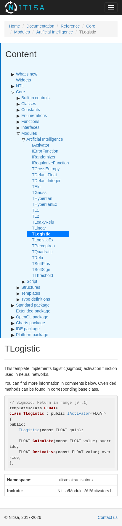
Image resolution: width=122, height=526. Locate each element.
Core (90, 26)
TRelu (37, 257)
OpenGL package (32, 317)
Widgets (23, 80)
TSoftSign (41, 269)
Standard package (33, 305)
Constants (30, 109)
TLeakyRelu (43, 222)
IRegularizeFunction (50, 163)
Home (14, 26)
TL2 (35, 216)
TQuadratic (42, 251)
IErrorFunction (45, 151)
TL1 (35, 210)
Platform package (32, 334)
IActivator (40, 145)
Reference (70, 26)
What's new (26, 74)
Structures (30, 287)
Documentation (40, 26)
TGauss (39, 192)
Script (32, 281)
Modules (22, 32)
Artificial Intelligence (54, 32)
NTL (20, 86)
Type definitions (35, 299)
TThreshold (42, 275)
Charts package (30, 322)
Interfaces (30, 127)
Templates (30, 293)
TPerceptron (43, 245)
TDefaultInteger (46, 180)
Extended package (33, 311)
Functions (30, 121)
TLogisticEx (42, 240)
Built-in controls (35, 97)
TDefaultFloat (44, 174)
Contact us (108, 517)
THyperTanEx (44, 204)
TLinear (39, 228)
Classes (28, 103)
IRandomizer (43, 157)
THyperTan (42, 198)
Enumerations (34, 115)
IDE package (28, 328)
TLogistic (29, 430)
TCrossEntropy (46, 168)
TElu (36, 186)
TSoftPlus (41, 263)
